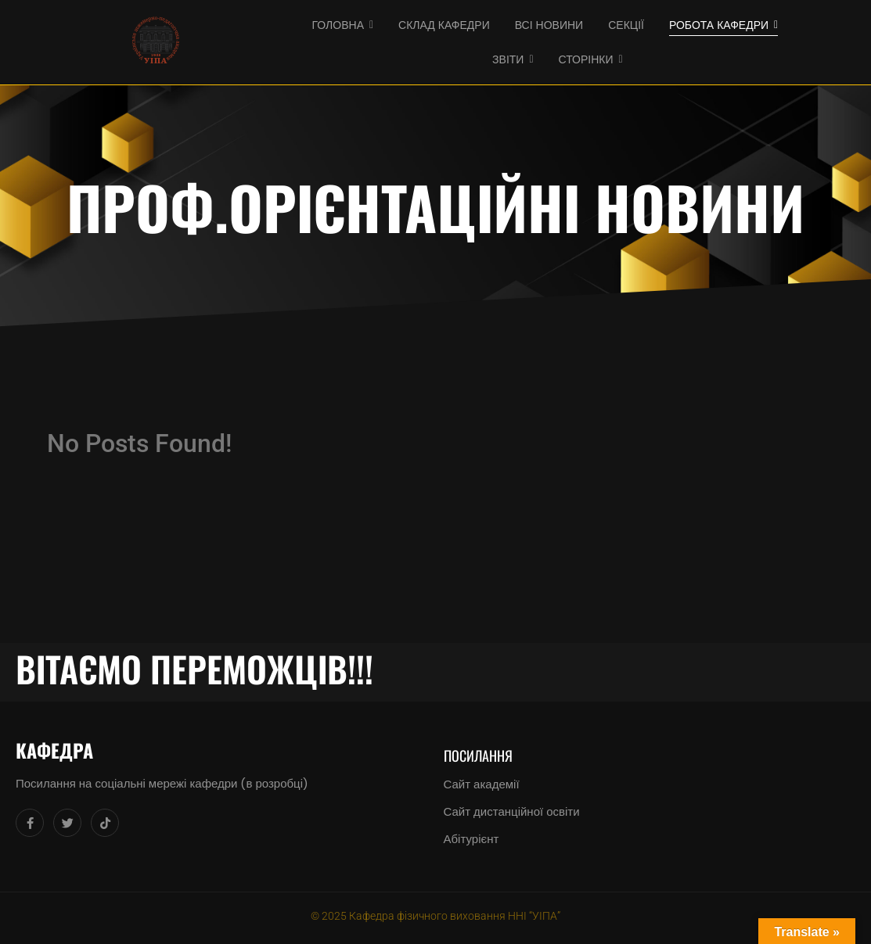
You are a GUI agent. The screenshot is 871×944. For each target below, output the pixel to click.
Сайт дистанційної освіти (512, 811)
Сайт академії (482, 784)
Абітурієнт (471, 839)
